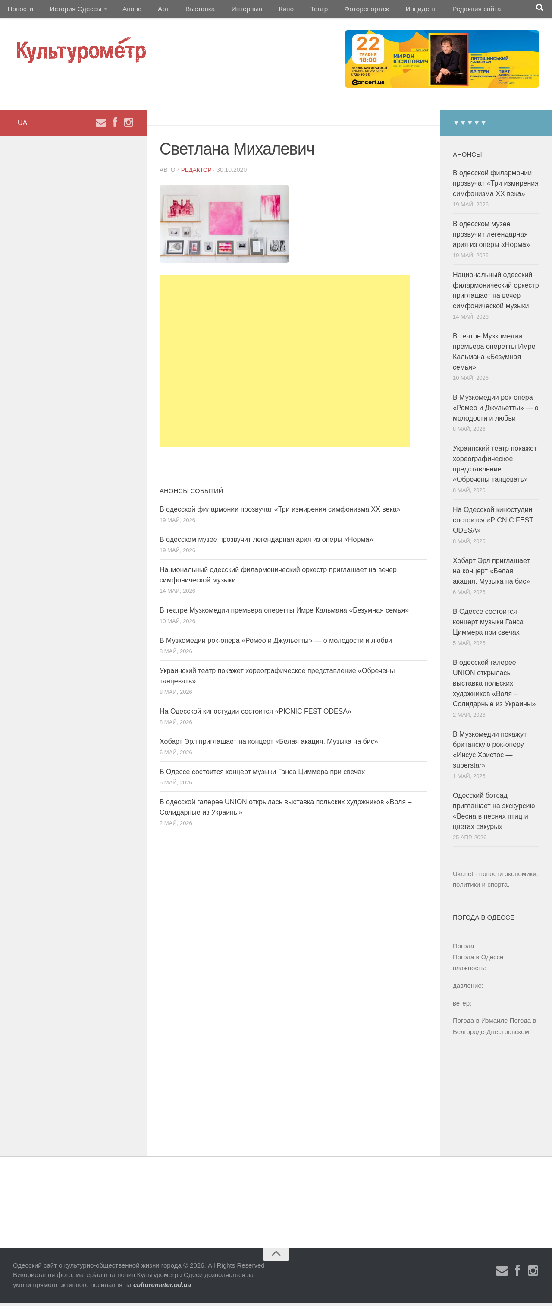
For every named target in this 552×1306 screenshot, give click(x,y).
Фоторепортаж (340, 10)
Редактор (197, 173)
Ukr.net (463, 877)
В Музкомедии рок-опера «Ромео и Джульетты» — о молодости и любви (276, 644)
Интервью (230, 10)
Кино (266, 10)
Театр (295, 10)
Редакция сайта (443, 10)
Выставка (187, 10)
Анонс (126, 10)
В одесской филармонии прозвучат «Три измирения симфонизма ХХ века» (280, 512)
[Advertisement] (285, 364)
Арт (154, 10)
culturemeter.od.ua (162, 1288)
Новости (19, 10)
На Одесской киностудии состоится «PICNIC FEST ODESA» (255, 714)
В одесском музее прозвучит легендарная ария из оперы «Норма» (266, 543)
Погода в (478, 960)
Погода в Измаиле (480, 1024)
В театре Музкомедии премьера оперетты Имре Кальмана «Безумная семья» (284, 613)
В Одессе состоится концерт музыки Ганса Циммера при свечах (262, 775)
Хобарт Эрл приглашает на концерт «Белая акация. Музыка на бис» (269, 745)
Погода (463, 949)
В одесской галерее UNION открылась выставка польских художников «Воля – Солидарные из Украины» (494, 686)
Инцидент (390, 10)
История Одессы (71, 10)
